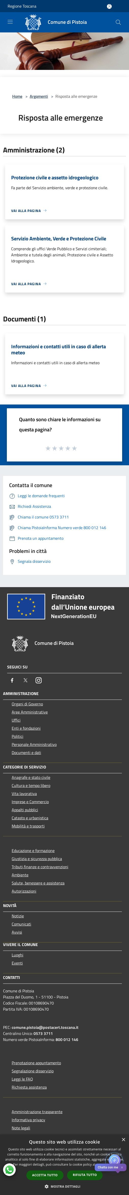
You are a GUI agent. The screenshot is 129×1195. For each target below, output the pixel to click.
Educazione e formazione (33, 850)
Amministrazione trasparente (37, 1112)
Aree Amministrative (30, 712)
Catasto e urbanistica (30, 818)
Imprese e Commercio (30, 802)
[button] (64, 1186)
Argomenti (39, 96)
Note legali (21, 1128)
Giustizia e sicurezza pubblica (37, 859)
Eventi (17, 963)
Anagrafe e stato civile (31, 777)
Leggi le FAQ (22, 1079)
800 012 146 (67, 1039)
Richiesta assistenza (29, 1087)
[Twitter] (25, 680)
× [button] (123, 1140)
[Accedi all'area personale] (109, 6)
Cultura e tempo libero (31, 785)
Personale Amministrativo (34, 744)
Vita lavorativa (24, 794)
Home (17, 96)
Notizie (18, 916)
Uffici (16, 720)
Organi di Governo (27, 704)
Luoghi (17, 955)
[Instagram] (39, 680)
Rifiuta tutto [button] (85, 1175)
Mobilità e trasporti (28, 826)
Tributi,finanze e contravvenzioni (40, 867)
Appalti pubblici (25, 810)
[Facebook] (12, 680)
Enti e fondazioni (26, 728)
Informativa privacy (28, 1120)
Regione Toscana (22, 6)
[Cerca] (118, 22)
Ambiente (20, 875)
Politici (17, 736)
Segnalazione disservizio (33, 1071)
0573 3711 (43, 1033)
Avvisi (17, 932)
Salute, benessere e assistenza (38, 883)
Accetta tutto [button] (45, 1175)
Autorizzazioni (24, 891)
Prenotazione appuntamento (36, 1063)
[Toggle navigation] (10, 22)
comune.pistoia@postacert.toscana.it (45, 1027)
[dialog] (64, 1164)
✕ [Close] (122, 1167)
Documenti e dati (26, 752)
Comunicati (21, 924)
